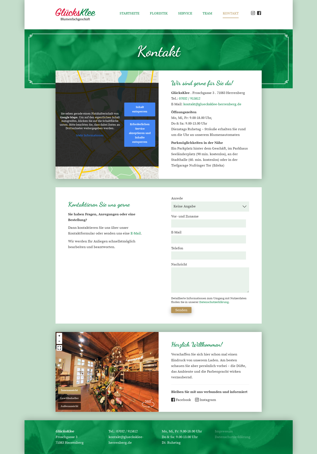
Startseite (129, 13)
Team (207, 13)
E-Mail (136, 233)
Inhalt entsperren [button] (139, 109)
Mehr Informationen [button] (90, 135)
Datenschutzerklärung (214, 302)
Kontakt (231, 13)
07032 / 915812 (189, 98)
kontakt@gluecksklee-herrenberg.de (212, 104)
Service (185, 13)
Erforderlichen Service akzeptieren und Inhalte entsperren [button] (140, 133)
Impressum (224, 431)
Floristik (159, 13)
